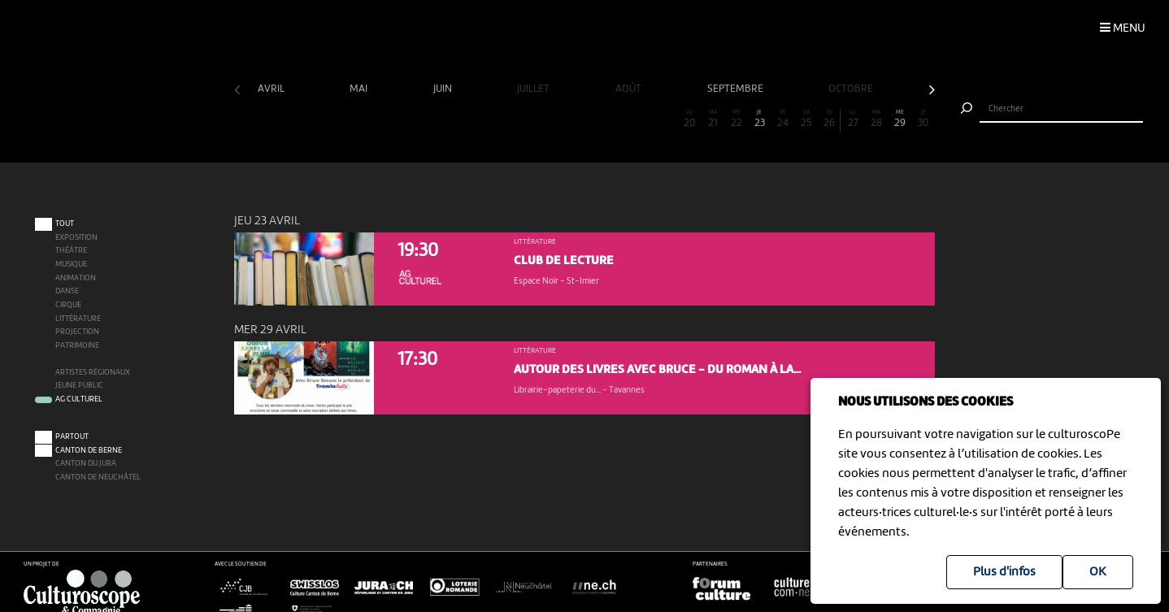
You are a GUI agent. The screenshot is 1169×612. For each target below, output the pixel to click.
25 (806, 119)
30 (923, 119)
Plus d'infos (1004, 572)
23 (760, 119)
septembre (736, 89)
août (629, 89)
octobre (852, 89)
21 (713, 119)
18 (643, 119)
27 (853, 119)
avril (272, 89)
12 (502, 119)
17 (619, 119)
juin (443, 89)
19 (666, 119)
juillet (534, 89)
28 (876, 119)
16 (595, 119)
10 (456, 119)
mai (360, 89)
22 (736, 119)
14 (549, 119)
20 (689, 119)
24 (782, 119)
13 (526, 119)
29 (899, 119)
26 (829, 119)
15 (573, 119)
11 (479, 119)
